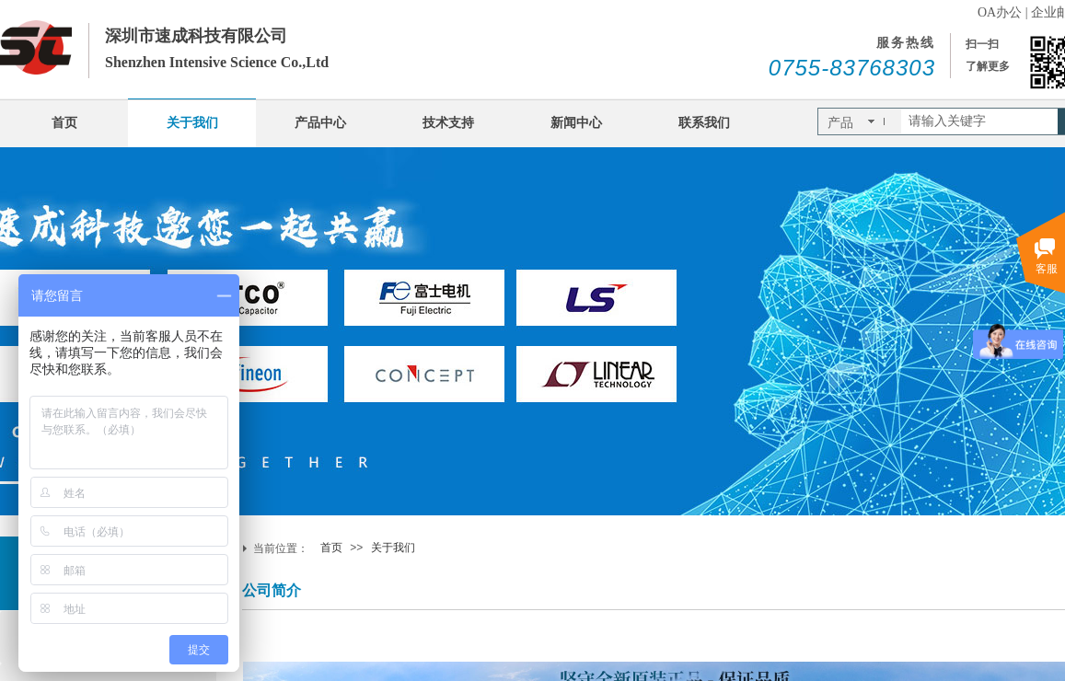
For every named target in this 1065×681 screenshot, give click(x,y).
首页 (64, 123)
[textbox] (979, 121)
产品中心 (320, 123)
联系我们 (704, 123)
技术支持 (448, 123)
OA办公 (1000, 12)
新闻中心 (576, 123)
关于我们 (192, 123)
